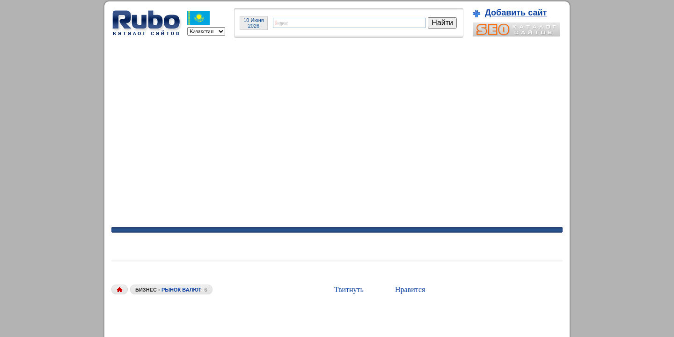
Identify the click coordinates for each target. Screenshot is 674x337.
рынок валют (181, 290)
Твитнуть (349, 289)
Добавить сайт (516, 12)
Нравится (410, 289)
